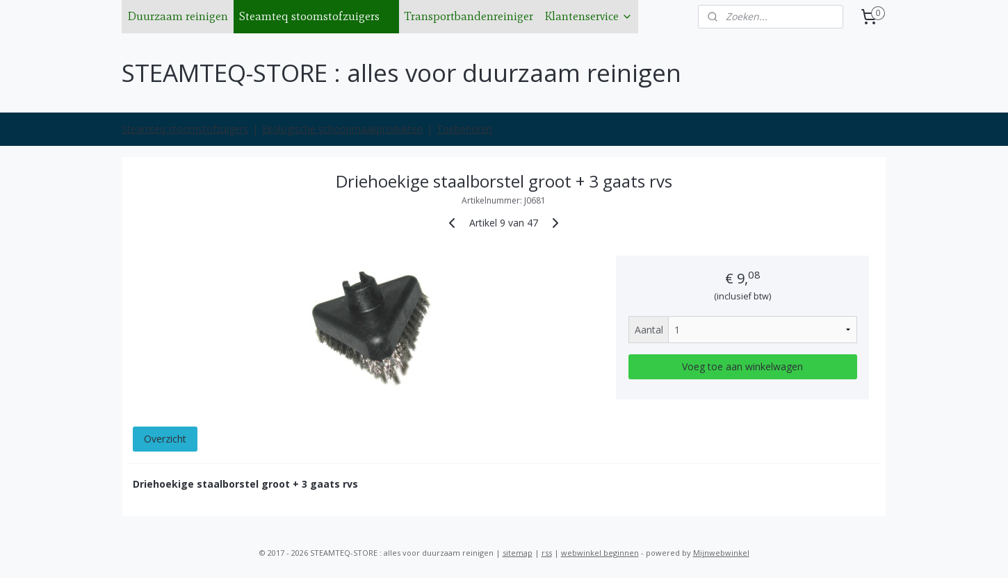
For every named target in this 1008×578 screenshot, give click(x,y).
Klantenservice (588, 16)
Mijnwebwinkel (721, 552)
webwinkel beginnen (600, 552)
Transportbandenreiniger (469, 16)
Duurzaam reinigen (177, 16)
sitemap (518, 552)
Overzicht (165, 438)
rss (547, 552)
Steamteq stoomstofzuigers (316, 16)
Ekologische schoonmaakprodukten (342, 128)
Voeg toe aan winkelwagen (742, 366)
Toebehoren (464, 128)
